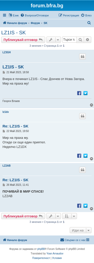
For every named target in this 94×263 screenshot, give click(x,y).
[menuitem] (34, 15)
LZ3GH (7, 52)
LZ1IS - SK (13, 32)
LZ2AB (7, 165)
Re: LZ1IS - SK (15, 126)
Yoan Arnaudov (54, 253)
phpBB (41, 249)
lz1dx (6, 112)
